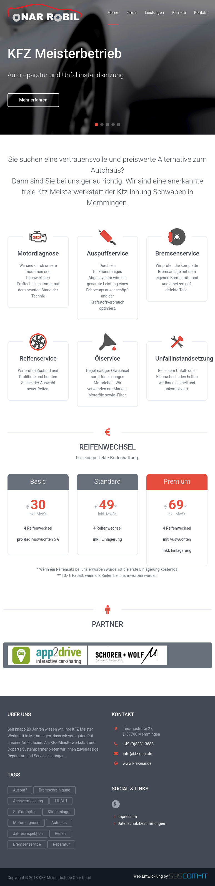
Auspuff (20, 790)
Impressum (127, 816)
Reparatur (61, 844)
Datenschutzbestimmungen (141, 823)
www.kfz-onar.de (137, 763)
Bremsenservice (27, 844)
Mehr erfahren (33, 116)
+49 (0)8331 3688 (138, 744)
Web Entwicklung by (170, 876)
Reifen (60, 833)
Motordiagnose (26, 822)
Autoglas (59, 822)
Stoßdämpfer (24, 812)
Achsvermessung (28, 801)
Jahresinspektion (28, 833)
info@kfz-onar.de (137, 753)
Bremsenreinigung (54, 790)
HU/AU (61, 801)
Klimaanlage (58, 812)
